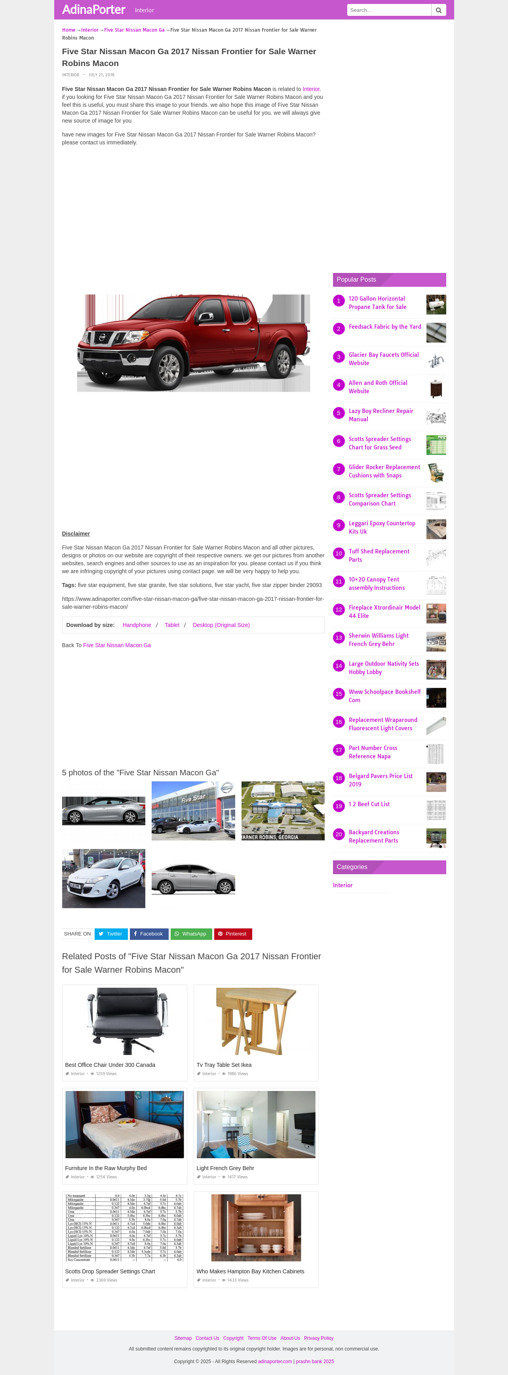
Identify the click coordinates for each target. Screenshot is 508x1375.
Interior (144, 9)
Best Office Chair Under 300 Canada (110, 1065)
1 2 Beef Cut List (369, 804)
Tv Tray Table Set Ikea (224, 1065)
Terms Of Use (261, 1338)
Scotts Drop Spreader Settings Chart (110, 1271)
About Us (290, 1338)
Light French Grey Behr (226, 1168)
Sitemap (183, 1338)
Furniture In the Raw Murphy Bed (106, 1168)
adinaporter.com (275, 1361)
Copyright (233, 1338)
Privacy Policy (319, 1338)
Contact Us (207, 1338)
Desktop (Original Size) (221, 625)
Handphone (137, 625)
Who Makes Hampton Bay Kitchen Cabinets (250, 1271)
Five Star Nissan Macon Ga (117, 645)
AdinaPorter (93, 9)
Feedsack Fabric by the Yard (385, 326)
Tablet (172, 625)
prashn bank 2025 (315, 1361)
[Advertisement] (193, 207)
